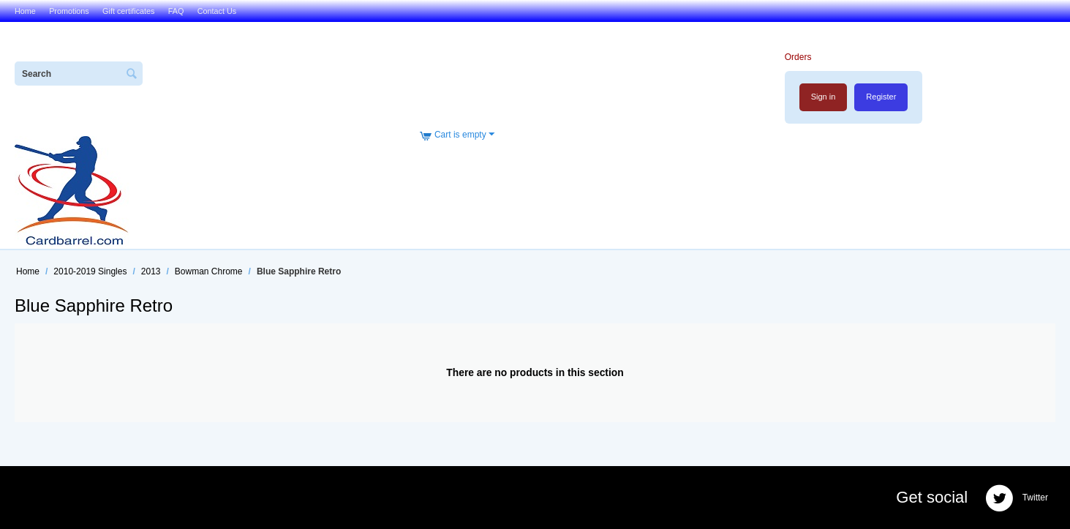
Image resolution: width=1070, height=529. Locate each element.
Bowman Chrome (209, 271)
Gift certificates (128, 11)
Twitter (1016, 498)
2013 (151, 271)
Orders (798, 57)
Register (881, 96)
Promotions (69, 11)
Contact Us (216, 11)
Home (25, 11)
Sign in (823, 96)
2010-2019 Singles (90, 271)
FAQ (176, 11)
